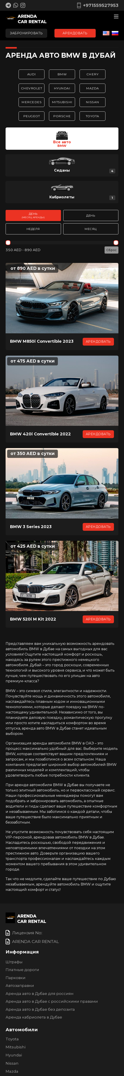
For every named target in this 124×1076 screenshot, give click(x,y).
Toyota (93, 116)
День (33, 215)
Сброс (111, 250)
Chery (93, 74)
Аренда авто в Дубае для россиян (40, 994)
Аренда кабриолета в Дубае (34, 1017)
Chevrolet (31, 88)
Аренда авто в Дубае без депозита (40, 1009)
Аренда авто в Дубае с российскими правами (52, 1002)
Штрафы (14, 962)
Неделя (33, 229)
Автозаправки (20, 986)
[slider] (8, 243)
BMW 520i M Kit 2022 (33, 619)
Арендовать (75, 33)
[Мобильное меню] (116, 16)
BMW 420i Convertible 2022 (40, 434)
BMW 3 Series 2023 (31, 527)
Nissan (93, 102)
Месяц (91, 229)
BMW (62, 74)
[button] (62, 139)
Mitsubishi (62, 102)
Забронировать (26, 33)
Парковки (15, 978)
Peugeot (30, 116)
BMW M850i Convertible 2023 (42, 341)
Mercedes (31, 102)
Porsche (62, 116)
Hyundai (62, 88)
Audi (30, 74)
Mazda (93, 88)
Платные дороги (22, 970)
